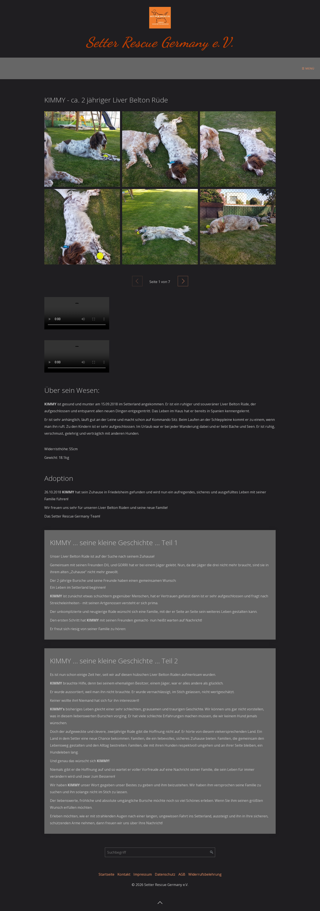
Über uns (13, 68)
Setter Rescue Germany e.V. (160, 42)
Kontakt (123, 874)
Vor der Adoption (51, 68)
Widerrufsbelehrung (205, 874)
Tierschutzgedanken (174, 68)
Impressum (142, 874)
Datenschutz (165, 874)
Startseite (106, 874)
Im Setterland (130, 68)
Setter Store (247, 68)
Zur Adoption (92, 68)
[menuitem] (15, 68)
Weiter (183, 281)
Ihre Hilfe (214, 68)
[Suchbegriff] (160, 852)
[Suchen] (211, 852)
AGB (181, 874)
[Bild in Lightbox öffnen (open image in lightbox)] (82, 149)
